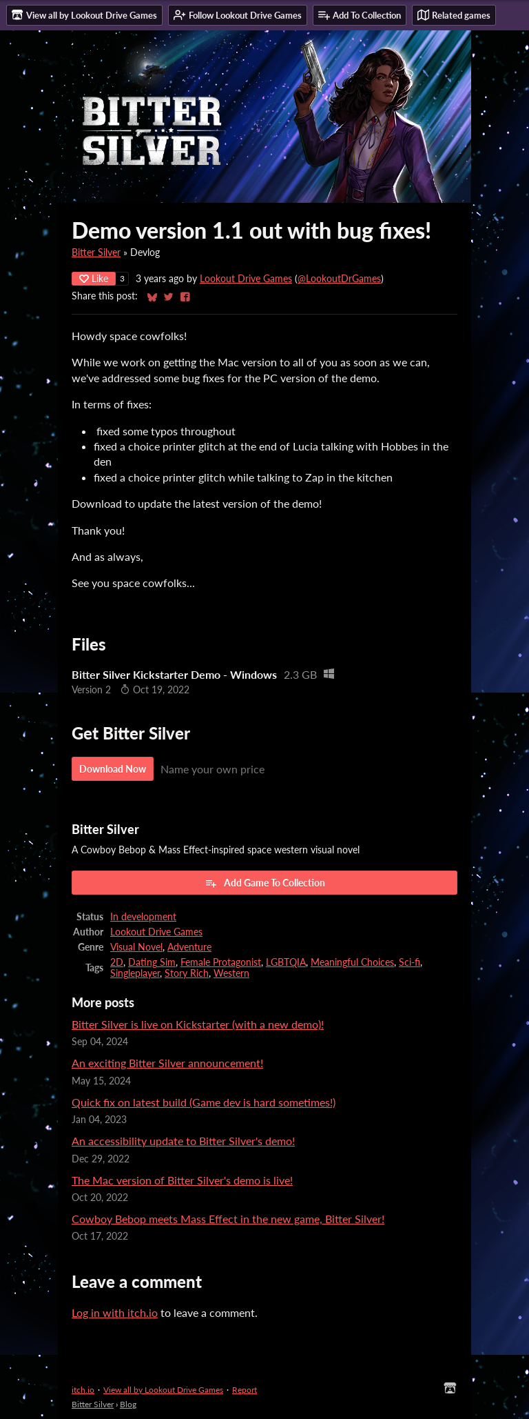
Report (244, 1390)
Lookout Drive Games (246, 278)
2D (116, 962)
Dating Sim (152, 962)
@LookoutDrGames (339, 278)
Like (93, 278)
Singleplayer (135, 973)
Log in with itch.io (115, 1312)
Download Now (112, 769)
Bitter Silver (96, 252)
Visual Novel (136, 947)
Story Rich (187, 973)
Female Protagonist (220, 962)
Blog (128, 1404)
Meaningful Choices (352, 962)
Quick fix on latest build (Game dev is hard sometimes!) (203, 1102)
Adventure (189, 947)
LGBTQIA (286, 962)
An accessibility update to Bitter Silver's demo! (183, 1140)
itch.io (83, 1390)
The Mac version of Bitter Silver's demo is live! (182, 1180)
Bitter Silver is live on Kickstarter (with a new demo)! (198, 1024)
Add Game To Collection (265, 883)
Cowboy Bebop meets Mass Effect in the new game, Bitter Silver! (228, 1218)
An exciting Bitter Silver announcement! (167, 1062)
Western (231, 973)
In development (143, 916)
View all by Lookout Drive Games (163, 1390)
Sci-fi (409, 962)
